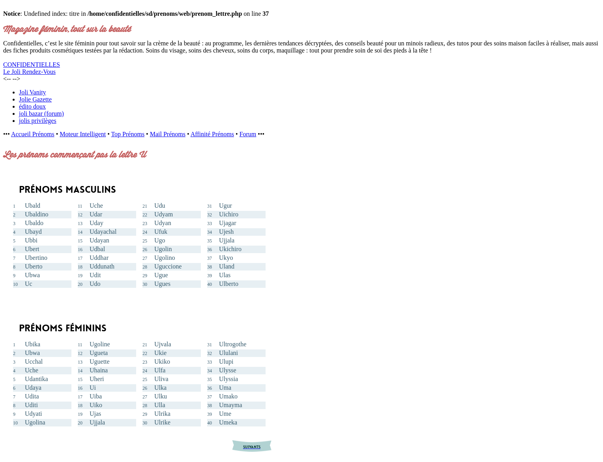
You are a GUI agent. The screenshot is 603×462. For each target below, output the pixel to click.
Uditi (31, 405)
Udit (95, 275)
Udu (159, 205)
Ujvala (162, 344)
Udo (95, 283)
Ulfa (159, 370)
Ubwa (32, 275)
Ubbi (31, 240)
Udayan (99, 240)
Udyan (162, 223)
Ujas (95, 413)
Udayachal (103, 231)
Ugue (161, 275)
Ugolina (35, 422)
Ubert (32, 249)
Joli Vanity (32, 92)
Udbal (97, 249)
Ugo (159, 240)
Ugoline (100, 344)
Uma (225, 387)
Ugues (162, 283)
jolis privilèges (37, 120)
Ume (225, 413)
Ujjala (226, 240)
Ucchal (34, 361)
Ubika (32, 344)
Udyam (163, 214)
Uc (28, 283)
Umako (228, 396)
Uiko (96, 405)
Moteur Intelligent (83, 134)
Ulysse (227, 370)
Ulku (160, 396)
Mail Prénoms (167, 134)
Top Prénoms (127, 134)
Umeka (228, 422)
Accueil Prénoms (32, 134)
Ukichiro (230, 249)
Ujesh (226, 231)
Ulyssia (228, 379)
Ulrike (162, 422)
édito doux (32, 106)
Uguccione (168, 266)
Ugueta (99, 352)
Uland (226, 266)
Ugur (225, 205)
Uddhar (99, 257)
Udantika (36, 379)
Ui (93, 387)
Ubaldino (37, 214)
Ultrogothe (232, 344)
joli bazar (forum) (41, 113)
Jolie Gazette (35, 99)
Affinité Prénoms (212, 134)
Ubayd (33, 231)
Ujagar (227, 223)
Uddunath (102, 266)
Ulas (224, 275)
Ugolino (164, 257)
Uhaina (99, 370)
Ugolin (163, 249)
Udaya (33, 387)
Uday (96, 223)
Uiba (96, 396)
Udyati (33, 413)
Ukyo (226, 257)
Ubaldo (34, 223)
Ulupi (226, 361)
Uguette (100, 361)
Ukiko (162, 361)
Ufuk (160, 231)
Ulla (159, 405)
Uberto (33, 266)
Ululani (228, 352)
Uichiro (228, 214)
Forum (248, 134)
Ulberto (228, 283)
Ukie (160, 352)
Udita (32, 396)
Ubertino (36, 257)
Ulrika (162, 413)
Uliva (161, 379)
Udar (96, 214)
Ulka (160, 387)
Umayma (230, 405)
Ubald (32, 205)
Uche (96, 205)
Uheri (97, 379)
